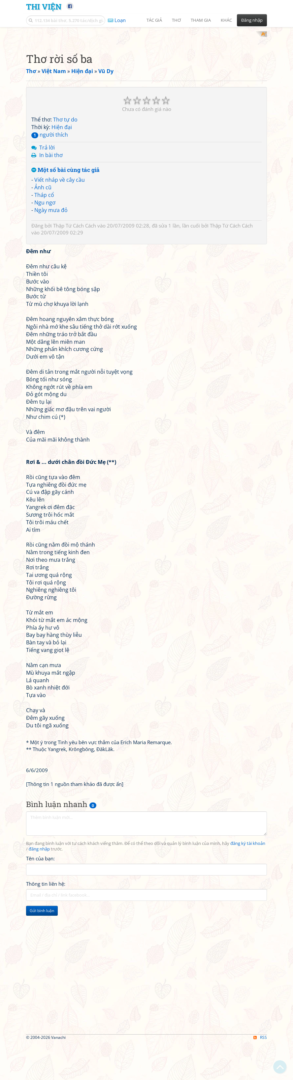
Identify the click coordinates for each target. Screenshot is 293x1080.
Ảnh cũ (42, 365)
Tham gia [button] (201, 20)
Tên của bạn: (40, 1037)
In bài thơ (51, 333)
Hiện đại (61, 305)
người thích (49, 312)
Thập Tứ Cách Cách (74, 404)
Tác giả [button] (154, 20)
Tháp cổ (44, 373)
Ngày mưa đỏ (51, 388)
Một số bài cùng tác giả (65, 348)
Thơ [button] (176, 20)
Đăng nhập (252, 20)
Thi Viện (43, 6)
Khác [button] (226, 20)
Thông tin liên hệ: (45, 1062)
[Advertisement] (146, 77)
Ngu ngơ (44, 380)
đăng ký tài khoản (247, 1021)
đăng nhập (39, 1027)
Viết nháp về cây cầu (59, 358)
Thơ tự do (65, 298)
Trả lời (47, 325)
